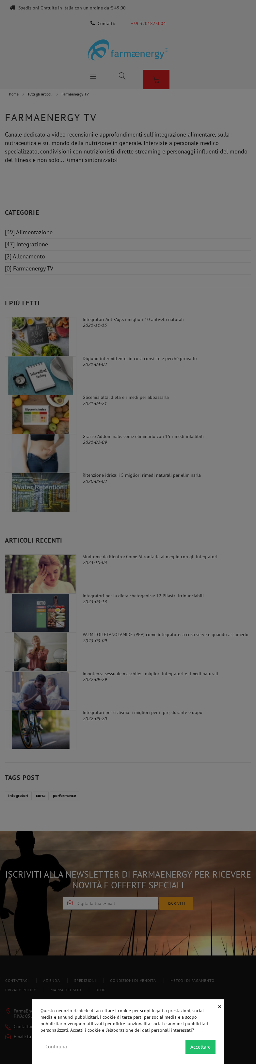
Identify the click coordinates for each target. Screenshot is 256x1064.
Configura (56, 1046)
